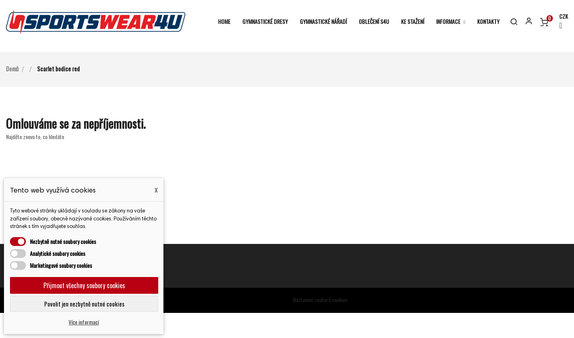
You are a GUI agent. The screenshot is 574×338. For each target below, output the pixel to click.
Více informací (84, 322)
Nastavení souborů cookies (320, 324)
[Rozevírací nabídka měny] (560, 22)
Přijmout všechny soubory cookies (84, 285)
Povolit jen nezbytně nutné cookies (84, 303)
